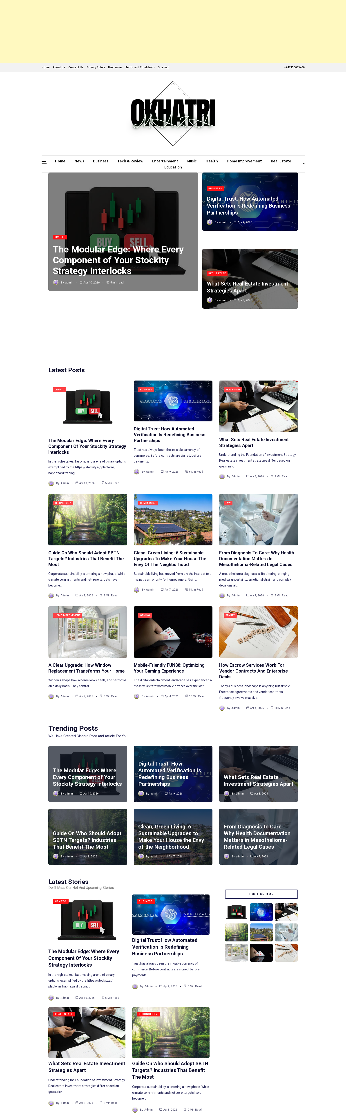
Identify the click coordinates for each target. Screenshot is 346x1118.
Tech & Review (130, 161)
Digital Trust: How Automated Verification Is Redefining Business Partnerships (250, 205)
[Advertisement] (135, 31)
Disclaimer (115, 67)
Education (173, 167)
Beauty (230, 562)
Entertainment (165, 161)
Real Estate (281, 161)
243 (142, 1077)
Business (100, 161)
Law (228, 450)
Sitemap (163, 67)
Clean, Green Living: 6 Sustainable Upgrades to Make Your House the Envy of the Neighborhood (170, 505)
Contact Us (75, 67)
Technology (63, 450)
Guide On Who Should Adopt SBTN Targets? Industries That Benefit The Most (86, 505)
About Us (59, 67)
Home (45, 67)
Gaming (145, 562)
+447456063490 (294, 67)
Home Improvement (244, 161)
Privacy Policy (96, 67)
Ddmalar (48, 1106)
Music (192, 161)
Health (212, 161)
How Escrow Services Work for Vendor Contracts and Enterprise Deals (253, 618)
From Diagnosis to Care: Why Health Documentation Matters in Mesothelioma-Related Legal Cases (256, 505)
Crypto (60, 237)
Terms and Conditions (140, 67)
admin (69, 282)
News (79, 161)
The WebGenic (294, 1106)
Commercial (148, 450)
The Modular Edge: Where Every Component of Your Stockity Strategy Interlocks (119, 260)
